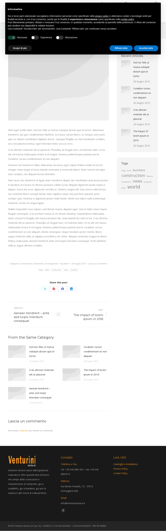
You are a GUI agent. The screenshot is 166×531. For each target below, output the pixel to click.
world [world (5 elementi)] (133, 186)
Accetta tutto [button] (146, 48)
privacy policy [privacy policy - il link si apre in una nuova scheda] (102, 16)
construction (56, 270)
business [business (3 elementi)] (139, 170)
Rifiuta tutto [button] (121, 48)
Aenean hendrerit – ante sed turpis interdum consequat (40, 393)
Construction (26, 263)
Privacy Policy (120, 468)
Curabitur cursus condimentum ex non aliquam (95, 351)
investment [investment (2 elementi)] (126, 182)
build (47, 270)
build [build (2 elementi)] (129, 170)
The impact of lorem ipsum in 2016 (95, 372)
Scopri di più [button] (20, 48)
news (66, 270)
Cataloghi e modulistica (125, 464)
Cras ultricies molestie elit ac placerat (41, 372)
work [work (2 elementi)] (124, 188)
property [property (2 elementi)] (147, 182)
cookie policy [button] (127, 19)
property (74, 270)
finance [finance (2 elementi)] (150, 176)
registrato (23, 430)
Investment (38, 263)
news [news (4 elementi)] (137, 181)
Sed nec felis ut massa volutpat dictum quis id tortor (41, 351)
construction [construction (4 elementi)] (133, 175)
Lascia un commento (97, 263)
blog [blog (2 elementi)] (123, 170)
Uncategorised (51, 263)
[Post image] (17, 351)
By (64, 263)
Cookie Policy (120, 473)
